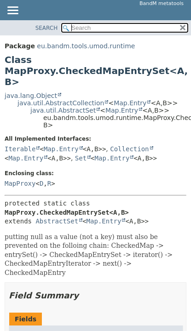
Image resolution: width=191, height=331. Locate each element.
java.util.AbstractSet (63, 110)
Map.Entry (130, 103)
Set (81, 158)
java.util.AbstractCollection (60, 103)
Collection (129, 149)
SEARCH (46, 28)
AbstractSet (56, 221)
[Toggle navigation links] (12, 11)
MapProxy (20, 183)
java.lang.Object (31, 95)
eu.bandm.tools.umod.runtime (86, 46)
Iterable (20, 149)
